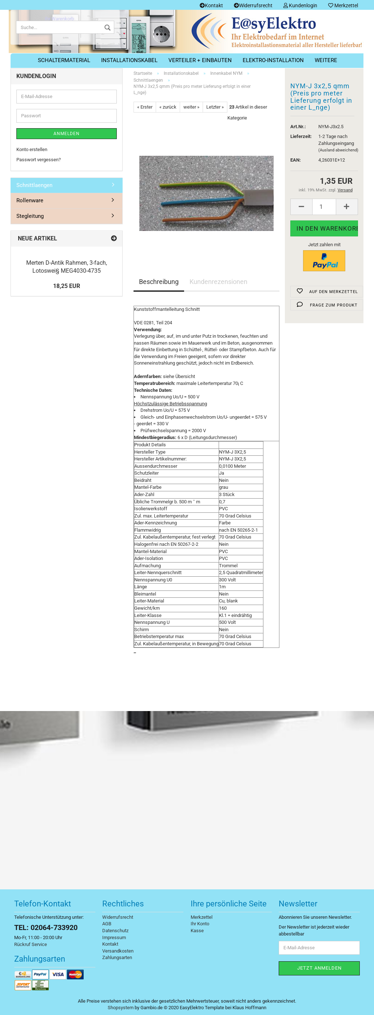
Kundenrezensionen (218, 281)
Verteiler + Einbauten (200, 60)
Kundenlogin (300, 5)
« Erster (144, 107)
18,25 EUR (66, 286)
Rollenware (29, 200)
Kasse (197, 930)
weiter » (191, 107)
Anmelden (66, 133)
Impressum (114, 937)
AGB (106, 923)
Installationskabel (129, 60)
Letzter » (215, 107)
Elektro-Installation (273, 60)
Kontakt (211, 5)
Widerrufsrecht (253, 5)
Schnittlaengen (34, 185)
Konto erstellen (31, 149)
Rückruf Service (30, 944)
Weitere (326, 60)
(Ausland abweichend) (338, 150)
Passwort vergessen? (38, 159)
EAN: (295, 160)
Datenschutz (115, 930)
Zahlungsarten (117, 957)
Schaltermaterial (64, 60)
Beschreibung (159, 281)
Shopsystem (121, 1007)
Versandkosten (118, 951)
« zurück (167, 107)
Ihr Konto (200, 923)
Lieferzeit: (298, 136)
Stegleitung (30, 216)
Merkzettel (343, 5)
